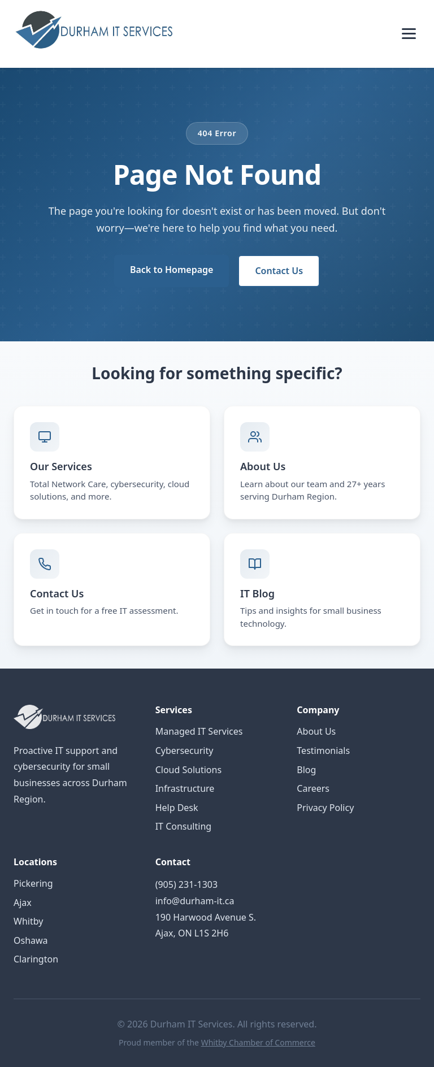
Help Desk (176, 807)
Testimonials (323, 750)
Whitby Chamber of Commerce (258, 1042)
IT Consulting (183, 826)
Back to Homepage (171, 269)
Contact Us (279, 270)
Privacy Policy (325, 807)
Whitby (28, 921)
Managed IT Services (199, 731)
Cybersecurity (184, 750)
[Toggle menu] (408, 34)
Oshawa (31, 940)
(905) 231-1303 (186, 884)
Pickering (33, 883)
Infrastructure (185, 788)
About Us (316, 731)
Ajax (23, 902)
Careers (313, 788)
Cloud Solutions (188, 770)
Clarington (36, 959)
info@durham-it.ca (195, 901)
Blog (306, 770)
